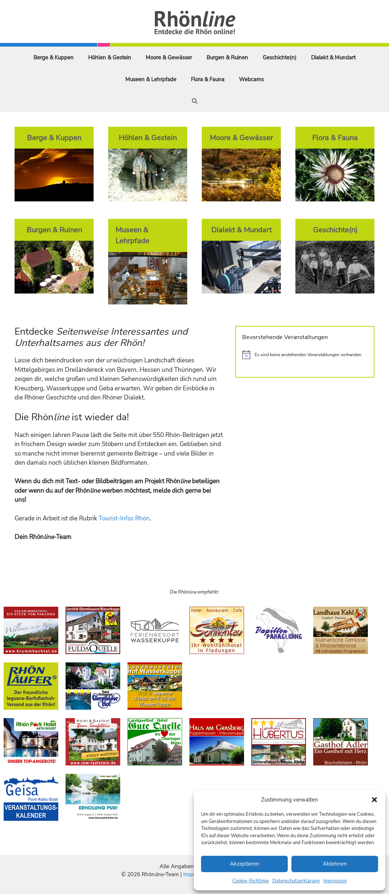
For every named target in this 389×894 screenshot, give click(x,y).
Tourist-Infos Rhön (124, 518)
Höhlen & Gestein (109, 57)
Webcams (251, 79)
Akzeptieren (244, 863)
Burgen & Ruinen (227, 57)
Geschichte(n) (279, 57)
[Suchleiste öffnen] (195, 101)
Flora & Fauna (207, 79)
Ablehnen (335, 863)
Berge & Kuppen (54, 57)
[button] (374, 799)
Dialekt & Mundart (333, 57)
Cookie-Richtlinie (250, 881)
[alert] (305, 354)
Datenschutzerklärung (296, 881)
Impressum (335, 881)
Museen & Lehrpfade (150, 79)
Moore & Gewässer (169, 57)
